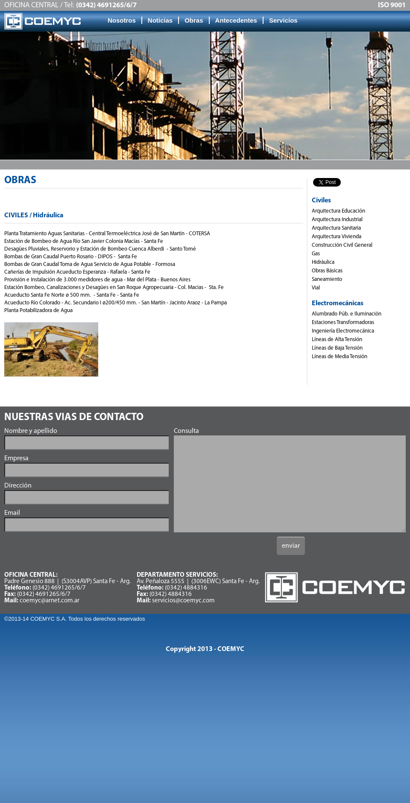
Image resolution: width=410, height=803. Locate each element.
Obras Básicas (327, 271)
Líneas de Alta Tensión (337, 339)
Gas (316, 254)
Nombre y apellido (30, 431)
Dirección (18, 485)
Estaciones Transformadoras (343, 322)
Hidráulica (323, 262)
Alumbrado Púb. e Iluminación (346, 314)
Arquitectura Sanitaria (336, 228)
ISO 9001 (392, 5)
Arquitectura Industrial (337, 219)
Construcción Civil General (342, 245)
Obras (193, 20)
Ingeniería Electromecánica (343, 331)
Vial (316, 288)
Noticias (160, 20)
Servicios (283, 20)
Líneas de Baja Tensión (337, 348)
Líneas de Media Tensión (339, 356)
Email (12, 513)
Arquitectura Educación (338, 211)
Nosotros (122, 20)
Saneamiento (327, 279)
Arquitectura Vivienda (336, 236)
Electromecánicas (337, 303)
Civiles (321, 200)
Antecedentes (236, 20)
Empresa (16, 458)
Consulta (186, 431)
